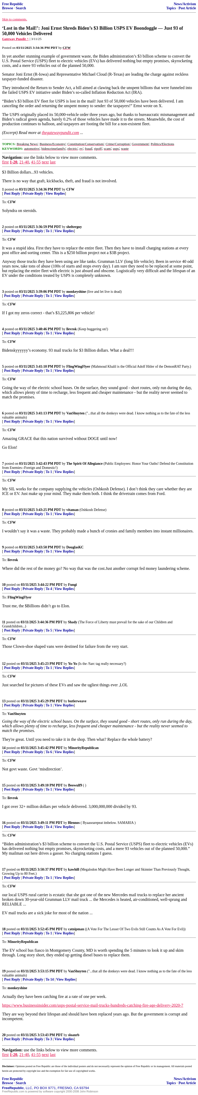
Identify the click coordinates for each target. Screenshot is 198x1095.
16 (4, 823)
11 (3, 622)
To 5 (49, 630)
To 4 (49, 589)
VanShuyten (75, 413)
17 (4, 869)
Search (21, 8)
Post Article (187, 8)
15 (4, 785)
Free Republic (12, 4)
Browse (7, 8)
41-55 (35, 162)
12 (4, 664)
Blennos (74, 823)
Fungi (72, 585)
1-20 (13, 162)
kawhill (73, 869)
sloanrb (73, 1035)
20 (4, 1035)
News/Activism (185, 4)
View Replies (55, 193)
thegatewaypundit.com (60, 132)
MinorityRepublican (83, 748)
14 (4, 748)
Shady (72, 622)
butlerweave (77, 701)
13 (4, 701)
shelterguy (74, 227)
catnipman (76, 929)
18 (4, 929)
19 (4, 971)
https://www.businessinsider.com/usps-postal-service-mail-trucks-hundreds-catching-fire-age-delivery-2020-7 (92, 1005)
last (52, 162)
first (5, 162)
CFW (70, 189)
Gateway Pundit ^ (15, 39)
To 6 (49, 752)
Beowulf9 (75, 785)
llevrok (71, 329)
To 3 (49, 1039)
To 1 (49, 231)
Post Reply (12, 193)
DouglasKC (75, 547)
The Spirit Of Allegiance (84, 464)
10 (4, 585)
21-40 (24, 162)
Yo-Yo (72, 664)
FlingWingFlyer (78, 366)
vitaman (72, 510)
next (45, 162)
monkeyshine (76, 292)
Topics (171, 8)
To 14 (50, 979)
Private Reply (33, 193)
